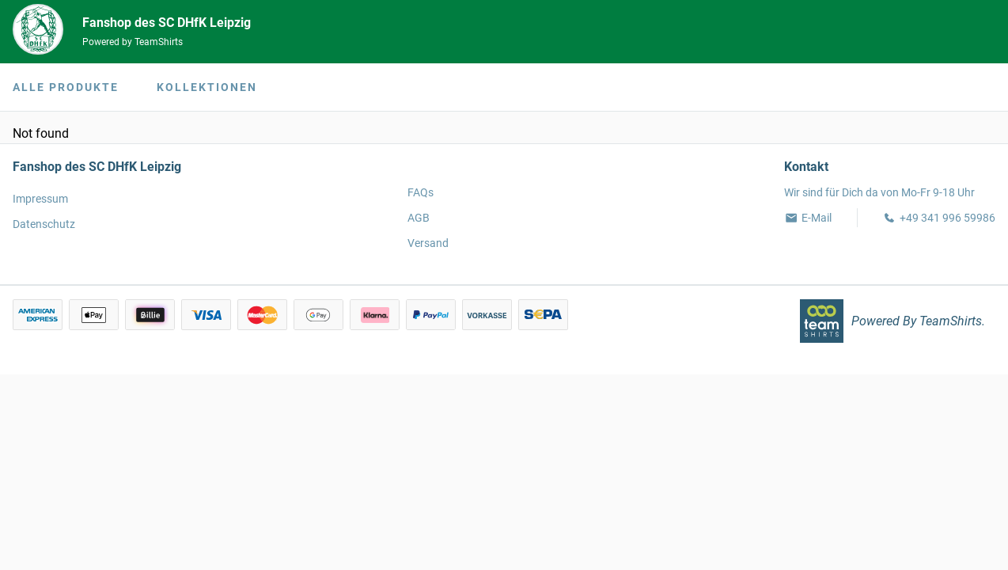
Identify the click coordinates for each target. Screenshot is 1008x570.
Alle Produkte (66, 87)
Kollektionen (207, 87)
